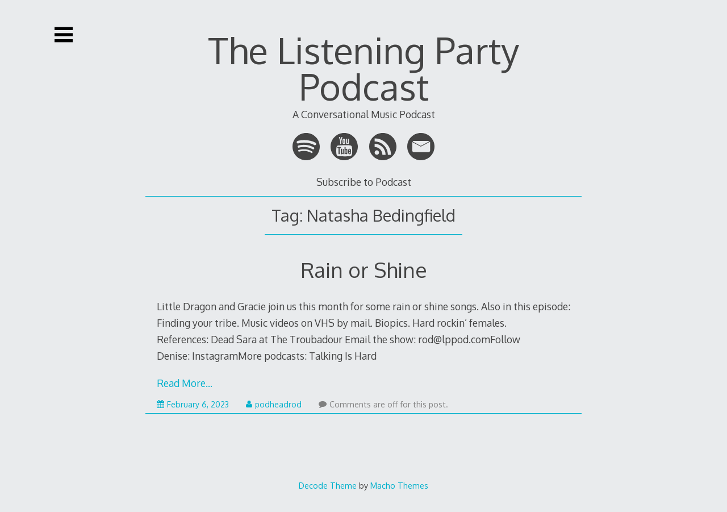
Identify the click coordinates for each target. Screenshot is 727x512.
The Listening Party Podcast (363, 68)
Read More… (184, 383)
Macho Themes (399, 485)
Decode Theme (328, 485)
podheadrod (274, 404)
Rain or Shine (363, 269)
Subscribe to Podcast (363, 182)
